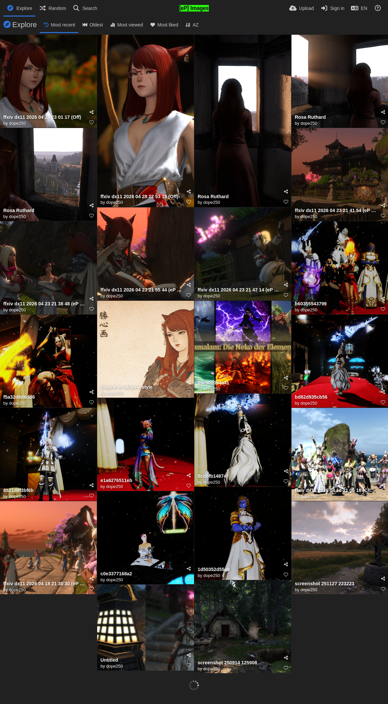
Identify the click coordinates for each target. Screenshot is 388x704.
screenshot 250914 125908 (227, 662)
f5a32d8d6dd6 (19, 397)
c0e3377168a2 (116, 573)
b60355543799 (311, 303)
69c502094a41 (213, 382)
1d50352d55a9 (214, 569)
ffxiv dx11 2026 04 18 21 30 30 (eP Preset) (44, 583)
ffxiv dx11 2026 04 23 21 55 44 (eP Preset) (141, 289)
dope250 (17, 123)
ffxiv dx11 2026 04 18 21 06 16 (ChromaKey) (336, 490)
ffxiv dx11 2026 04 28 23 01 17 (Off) (42, 117)
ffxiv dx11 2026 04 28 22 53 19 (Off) (139, 196)
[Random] (52, 8)
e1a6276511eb (116, 480)
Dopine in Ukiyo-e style (126, 387)
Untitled (109, 660)
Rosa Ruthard (213, 196)
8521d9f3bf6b (18, 490)
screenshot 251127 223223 (324, 583)
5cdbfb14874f (213, 476)
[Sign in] (332, 8)
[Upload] (301, 8)
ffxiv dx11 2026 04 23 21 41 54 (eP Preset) (336, 210)
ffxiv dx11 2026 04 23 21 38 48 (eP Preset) (44, 303)
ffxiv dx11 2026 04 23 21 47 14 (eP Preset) (239, 289)
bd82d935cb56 (311, 397)
